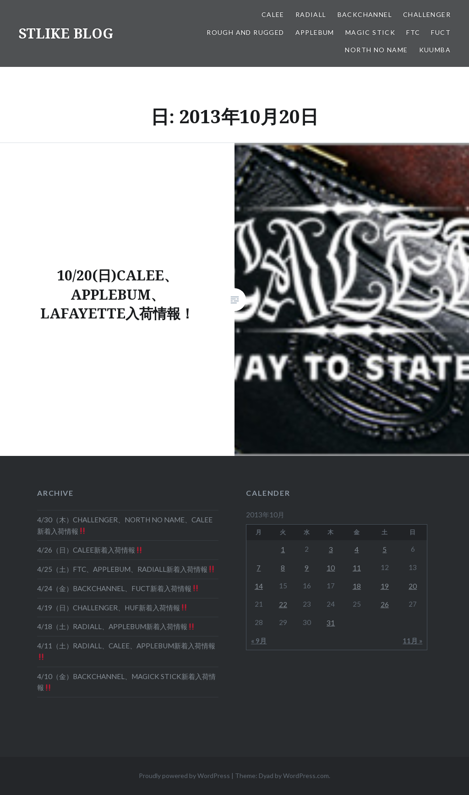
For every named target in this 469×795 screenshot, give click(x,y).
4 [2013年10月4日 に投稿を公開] (356, 549)
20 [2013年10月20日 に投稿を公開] (413, 586)
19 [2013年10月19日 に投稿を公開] (385, 586)
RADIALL (311, 14)
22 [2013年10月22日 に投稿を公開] (283, 604)
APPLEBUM (314, 32)
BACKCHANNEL (365, 14)
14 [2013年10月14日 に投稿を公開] (259, 586)
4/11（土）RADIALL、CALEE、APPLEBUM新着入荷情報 (126, 650)
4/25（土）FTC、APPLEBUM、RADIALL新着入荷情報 (126, 569)
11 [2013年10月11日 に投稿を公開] (357, 568)
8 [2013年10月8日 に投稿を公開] (283, 568)
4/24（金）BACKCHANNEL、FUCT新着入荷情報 (118, 588)
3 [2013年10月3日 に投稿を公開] (331, 549)
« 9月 (259, 640)
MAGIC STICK (370, 32)
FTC (413, 32)
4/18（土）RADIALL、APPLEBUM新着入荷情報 (116, 626)
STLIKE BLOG (65, 33)
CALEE (273, 14)
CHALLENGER (427, 14)
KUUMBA (435, 50)
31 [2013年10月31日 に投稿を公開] (331, 623)
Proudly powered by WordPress (184, 775)
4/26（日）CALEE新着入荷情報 (89, 550)
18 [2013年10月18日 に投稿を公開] (357, 586)
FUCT (441, 32)
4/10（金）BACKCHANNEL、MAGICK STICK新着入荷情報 (126, 682)
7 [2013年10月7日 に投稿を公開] (258, 568)
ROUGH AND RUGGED (245, 32)
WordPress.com (306, 775)
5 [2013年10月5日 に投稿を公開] (384, 549)
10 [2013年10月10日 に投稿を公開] (331, 568)
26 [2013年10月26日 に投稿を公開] (385, 604)
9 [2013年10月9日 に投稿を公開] (307, 568)
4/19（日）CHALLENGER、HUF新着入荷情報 (112, 607)
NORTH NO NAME (376, 50)
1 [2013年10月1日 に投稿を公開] (283, 549)
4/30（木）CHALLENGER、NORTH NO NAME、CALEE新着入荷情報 (125, 525)
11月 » (412, 640)
